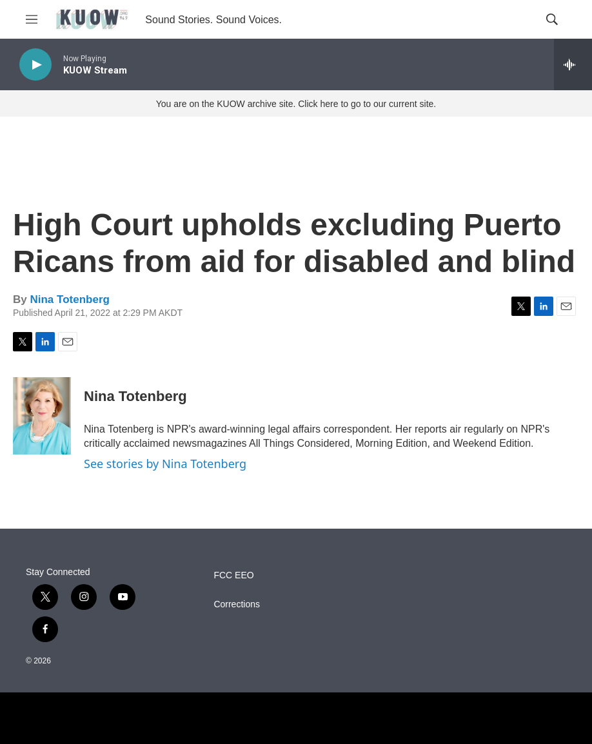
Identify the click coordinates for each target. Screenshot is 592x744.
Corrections (236, 604)
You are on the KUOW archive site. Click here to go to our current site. (296, 104)
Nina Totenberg (69, 299)
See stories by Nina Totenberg (165, 463)
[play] (35, 64)
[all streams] (573, 64)
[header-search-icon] (552, 19)
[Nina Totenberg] (42, 416)
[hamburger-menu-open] (31, 19)
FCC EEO (233, 575)
